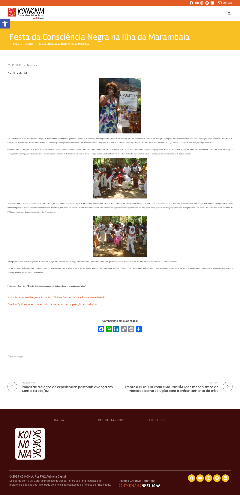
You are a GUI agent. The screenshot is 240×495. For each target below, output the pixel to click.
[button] (5, 23)
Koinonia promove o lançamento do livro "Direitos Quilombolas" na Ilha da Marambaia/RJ (57, 297)
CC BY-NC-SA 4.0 (139, 485)
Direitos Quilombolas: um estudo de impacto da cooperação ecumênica (52, 304)
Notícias (29, 44)
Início (16, 44)
